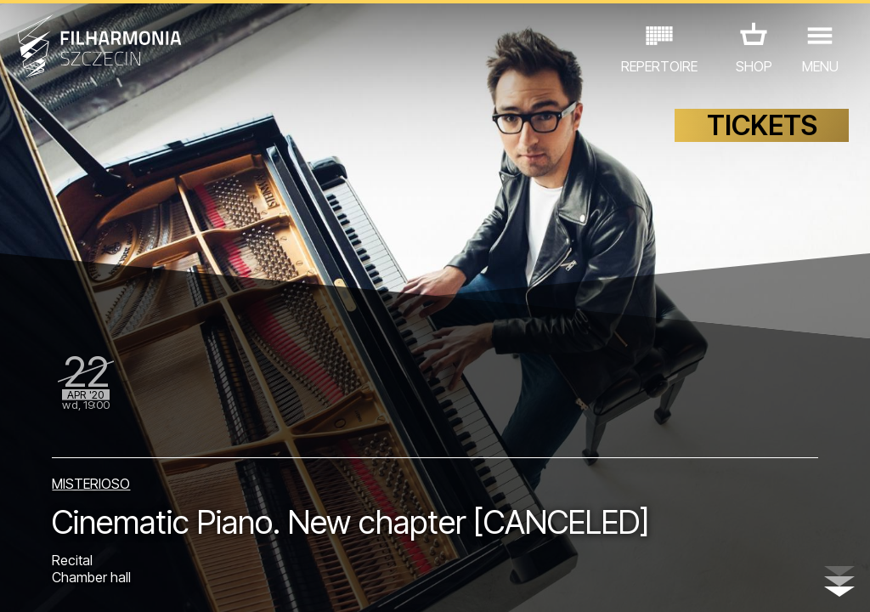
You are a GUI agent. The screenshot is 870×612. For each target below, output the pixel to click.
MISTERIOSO (91, 483)
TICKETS (762, 125)
